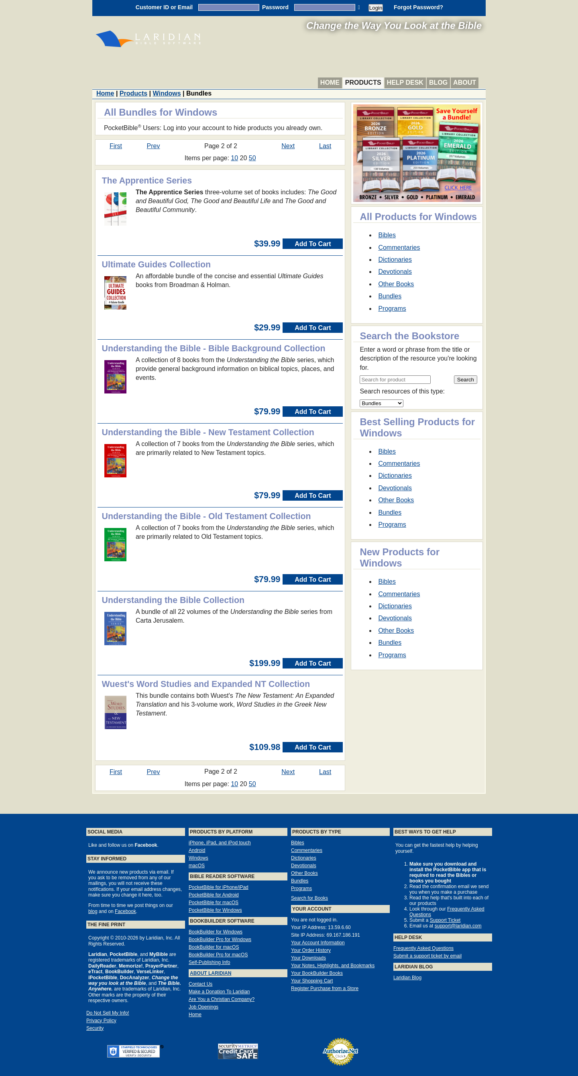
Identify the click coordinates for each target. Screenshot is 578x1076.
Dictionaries (395, 259)
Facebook (125, 911)
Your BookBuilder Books (317, 973)
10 (234, 158)
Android (197, 850)
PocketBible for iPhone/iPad (218, 887)
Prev (153, 146)
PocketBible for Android (214, 895)
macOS (197, 865)
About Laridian (210, 973)
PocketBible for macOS (213, 902)
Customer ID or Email (164, 7)
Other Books (396, 284)
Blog (438, 82)
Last (325, 146)
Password (275, 7)
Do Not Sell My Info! (107, 1013)
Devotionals (395, 271)
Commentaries (399, 247)
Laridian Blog (407, 977)
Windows (167, 93)
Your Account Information (318, 943)
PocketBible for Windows (215, 910)
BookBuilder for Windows (215, 932)
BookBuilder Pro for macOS (218, 955)
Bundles (389, 296)
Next (288, 146)
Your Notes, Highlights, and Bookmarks (332, 965)
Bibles (387, 235)
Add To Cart (313, 243)
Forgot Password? (418, 7)
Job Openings (203, 1007)
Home (330, 82)
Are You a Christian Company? (221, 999)
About (464, 82)
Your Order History (311, 950)
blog (93, 911)
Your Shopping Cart (312, 981)
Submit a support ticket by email (427, 956)
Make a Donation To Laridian (219, 991)
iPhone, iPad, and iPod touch (220, 843)
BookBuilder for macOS (214, 947)
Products (363, 82)
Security (95, 1028)
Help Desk (405, 82)
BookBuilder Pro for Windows (220, 939)
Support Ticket (445, 920)
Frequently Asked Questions (423, 948)
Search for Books (309, 898)
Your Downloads (308, 958)
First (116, 146)
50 (252, 158)
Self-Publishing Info (209, 962)
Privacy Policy (101, 1020)
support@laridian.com (458, 926)
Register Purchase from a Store (324, 988)
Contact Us (200, 984)
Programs (392, 308)
